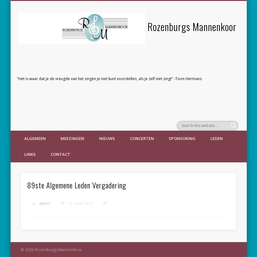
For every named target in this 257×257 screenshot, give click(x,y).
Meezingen (72, 138)
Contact (60, 154)
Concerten (142, 138)
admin (44, 203)
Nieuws (107, 138)
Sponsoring (182, 138)
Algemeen (35, 138)
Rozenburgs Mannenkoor (192, 26)
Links (30, 154)
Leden (216, 138)
